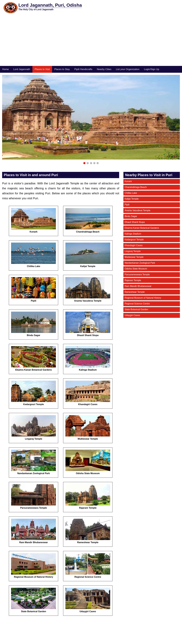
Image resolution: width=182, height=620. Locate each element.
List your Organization (127, 69)
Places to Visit (42, 69)
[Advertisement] (91, 44)
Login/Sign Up (151, 69)
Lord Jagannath (21, 69)
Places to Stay (62, 69)
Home (5, 69)
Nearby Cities (104, 69)
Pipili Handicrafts (83, 69)
